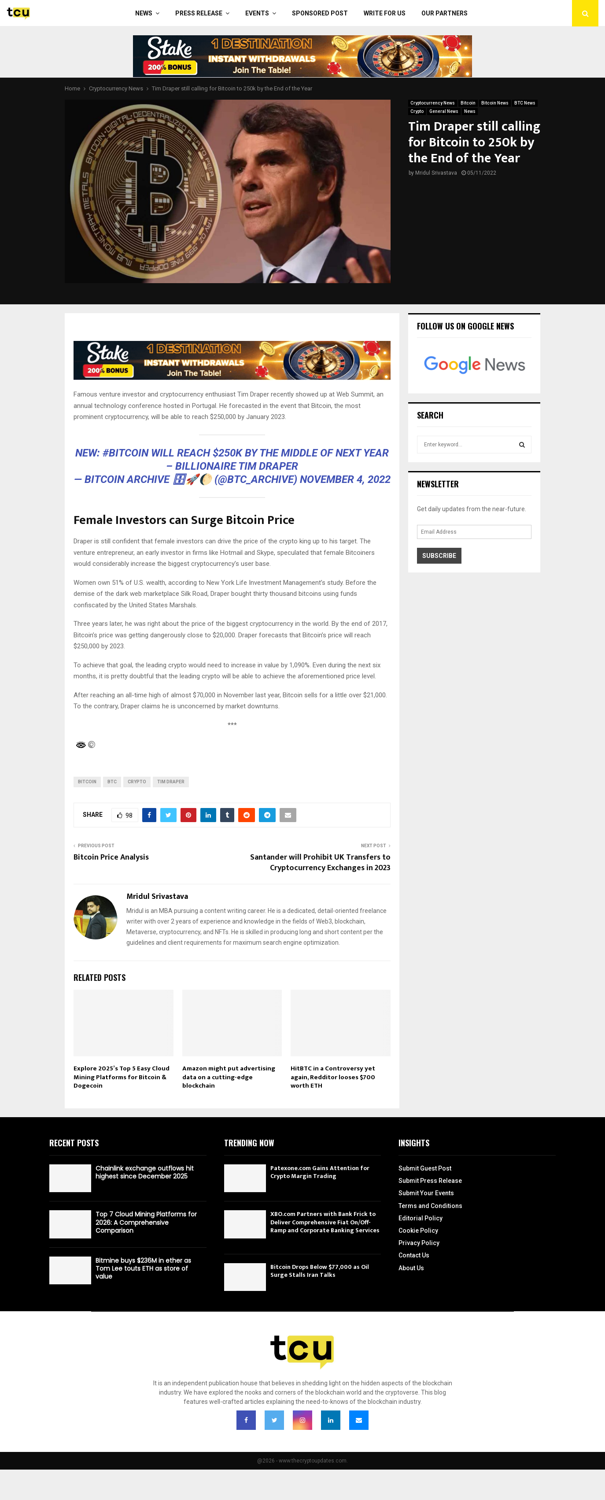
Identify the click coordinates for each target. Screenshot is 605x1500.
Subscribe (439, 555)
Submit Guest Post (424, 1168)
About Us (411, 1268)
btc (112, 781)
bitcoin (87, 781)
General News (443, 111)
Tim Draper (170, 781)
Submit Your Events (426, 1193)
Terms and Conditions (430, 1205)
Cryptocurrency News (432, 103)
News (143, 13)
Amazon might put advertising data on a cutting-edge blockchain (228, 1077)
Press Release (198, 13)
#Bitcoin (125, 453)
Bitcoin (468, 103)
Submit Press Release (430, 1180)
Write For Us (385, 13)
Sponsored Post (320, 13)
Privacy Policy (418, 1242)
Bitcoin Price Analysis (111, 857)
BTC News (524, 103)
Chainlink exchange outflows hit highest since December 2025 (145, 1172)
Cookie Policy (418, 1230)
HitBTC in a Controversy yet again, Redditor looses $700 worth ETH (333, 1077)
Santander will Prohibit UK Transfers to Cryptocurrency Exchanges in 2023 (320, 863)
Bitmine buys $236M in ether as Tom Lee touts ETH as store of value (143, 1268)
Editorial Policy (420, 1218)
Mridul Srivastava (436, 173)
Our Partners (444, 13)
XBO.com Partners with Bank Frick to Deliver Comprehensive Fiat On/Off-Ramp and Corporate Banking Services (325, 1222)
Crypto (417, 111)
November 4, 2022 (345, 479)
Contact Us (413, 1255)
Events (257, 13)
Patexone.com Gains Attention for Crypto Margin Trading (319, 1172)
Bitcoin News (495, 103)
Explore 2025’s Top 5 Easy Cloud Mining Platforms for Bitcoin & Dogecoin (122, 1077)
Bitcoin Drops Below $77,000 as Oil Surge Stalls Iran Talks (319, 1271)
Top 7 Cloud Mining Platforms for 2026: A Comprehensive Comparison (146, 1222)
